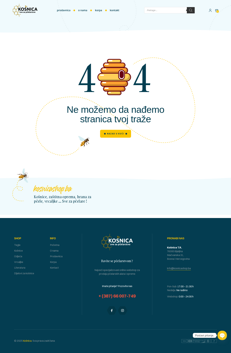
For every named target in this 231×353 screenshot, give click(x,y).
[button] (179, 268)
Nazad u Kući (115, 133)
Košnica (27, 340)
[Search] (191, 10)
